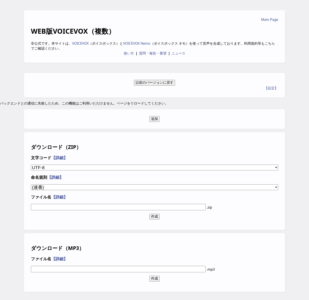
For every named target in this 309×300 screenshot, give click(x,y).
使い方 (129, 53)
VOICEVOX (80, 43)
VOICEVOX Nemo (136, 43)
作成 (154, 216)
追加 (154, 119)
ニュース (178, 53)
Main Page (269, 19)
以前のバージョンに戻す (154, 82)
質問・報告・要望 (153, 53)
